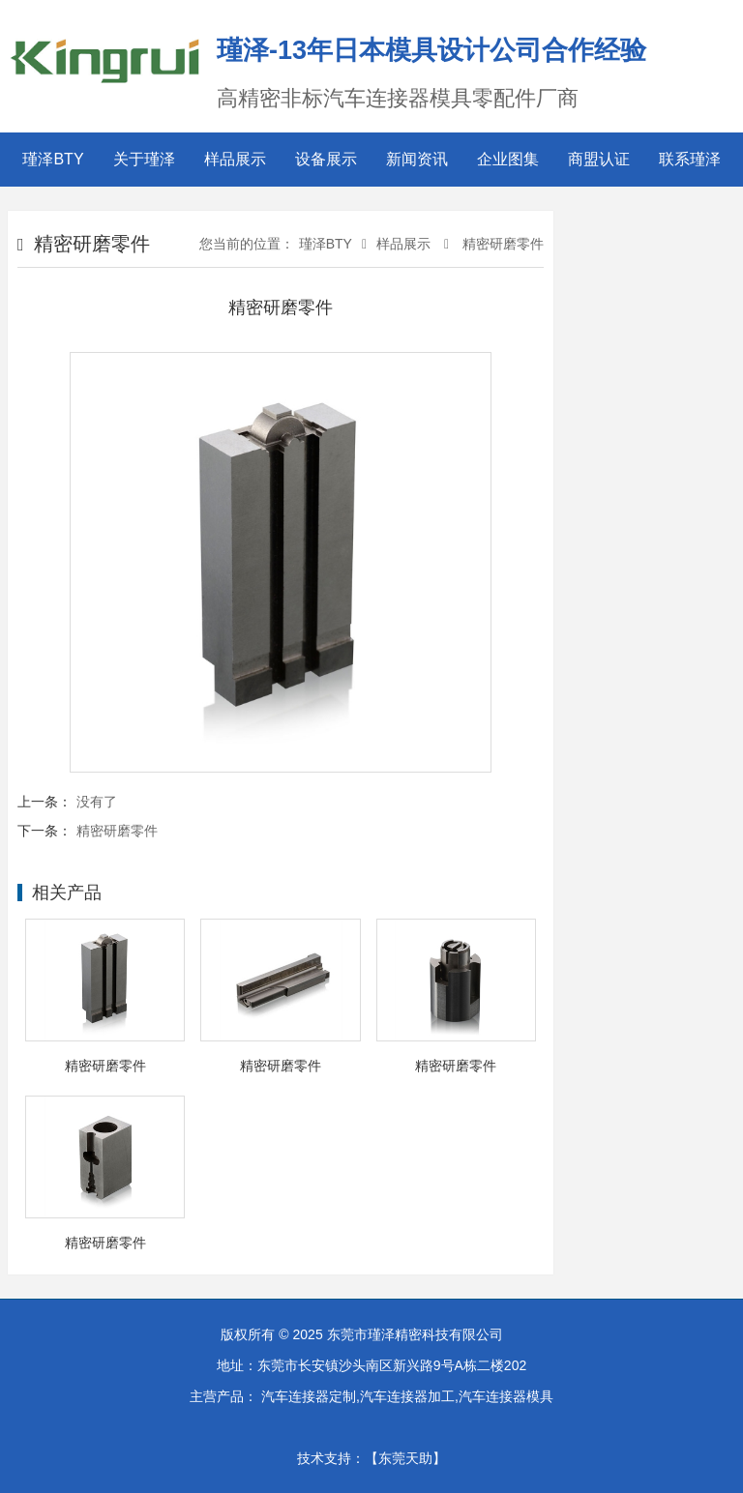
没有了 (96, 801)
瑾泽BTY (52, 159)
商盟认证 (599, 159)
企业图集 (508, 159)
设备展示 (326, 159)
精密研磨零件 (501, 243)
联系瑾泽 (690, 159)
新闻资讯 (417, 159)
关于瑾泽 (144, 159)
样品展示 (235, 159)
